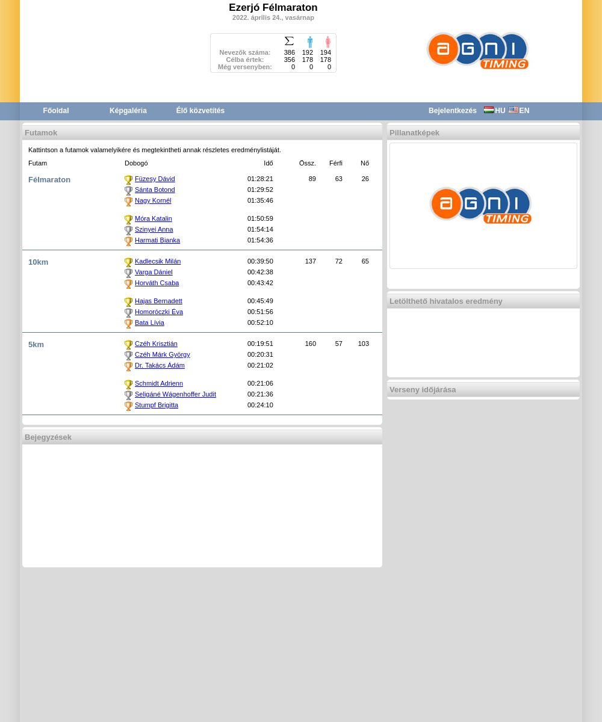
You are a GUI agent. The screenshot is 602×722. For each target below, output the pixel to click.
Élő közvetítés (200, 110)
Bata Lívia (149, 322)
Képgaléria (128, 110)
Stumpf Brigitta (156, 405)
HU (494, 110)
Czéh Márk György (162, 354)
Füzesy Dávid (155, 178)
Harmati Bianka (157, 240)
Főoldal (56, 110)
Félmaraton (49, 179)
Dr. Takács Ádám (160, 365)
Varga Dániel (154, 272)
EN (519, 110)
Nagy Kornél (153, 200)
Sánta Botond (155, 189)
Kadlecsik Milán (158, 261)
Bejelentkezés (453, 110)
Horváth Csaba (157, 282)
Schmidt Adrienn (159, 383)
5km (36, 344)
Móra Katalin (153, 218)
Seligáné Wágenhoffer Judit (175, 394)
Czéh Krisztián (156, 343)
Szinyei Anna (154, 229)
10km (38, 262)
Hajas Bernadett (158, 300)
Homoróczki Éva (159, 311)
